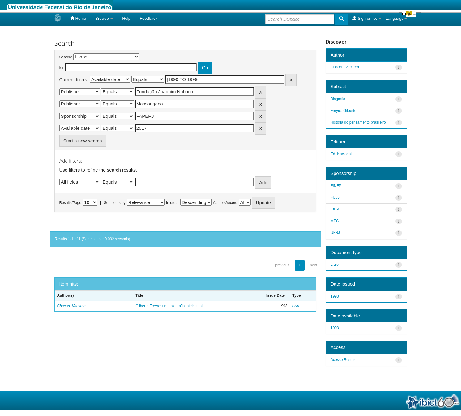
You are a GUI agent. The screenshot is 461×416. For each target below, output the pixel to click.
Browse (104, 18)
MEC (335, 221)
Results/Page (70, 203)
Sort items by (115, 203)
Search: (65, 57)
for (61, 68)
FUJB (335, 197)
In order (172, 203)
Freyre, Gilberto (343, 110)
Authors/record (225, 203)
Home (78, 18)
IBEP (335, 209)
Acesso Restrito (343, 360)
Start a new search (82, 140)
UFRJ (335, 233)
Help (126, 18)
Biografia (338, 99)
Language (396, 18)
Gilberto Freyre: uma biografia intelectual (169, 306)
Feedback (148, 18)
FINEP (336, 186)
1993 (335, 296)
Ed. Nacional (341, 154)
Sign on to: (366, 18)
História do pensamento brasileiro (358, 122)
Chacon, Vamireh (71, 306)
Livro (296, 306)
